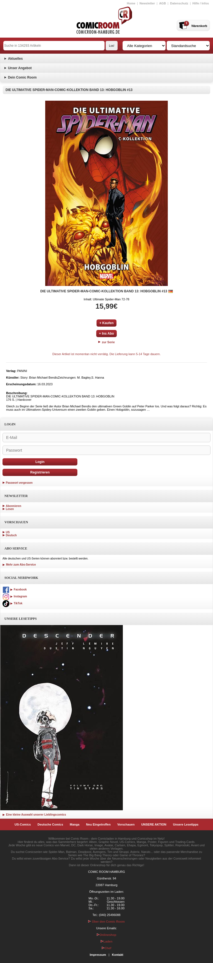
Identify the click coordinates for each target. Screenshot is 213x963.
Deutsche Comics (50, 824)
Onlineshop (106, 934)
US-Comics (23, 824)
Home (131, 3)
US (8, 532)
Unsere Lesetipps (186, 824)
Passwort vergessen (19, 482)
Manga (75, 824)
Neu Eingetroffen (98, 824)
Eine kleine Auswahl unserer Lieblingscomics (34, 814)
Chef (106, 948)
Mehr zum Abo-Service (19, 564)
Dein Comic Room (22, 77)
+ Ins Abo (106, 333)
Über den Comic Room (106, 921)
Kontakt (117, 954)
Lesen (10, 509)
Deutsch (11, 535)
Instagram (14, 596)
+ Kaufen (106, 323)
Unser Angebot (20, 68)
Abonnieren (13, 505)
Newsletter (147, 3)
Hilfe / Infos (200, 3)
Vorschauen (126, 824)
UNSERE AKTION (153, 824)
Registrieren (40, 472)
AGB (162, 3)
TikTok (12, 603)
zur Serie (106, 342)
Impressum (98, 954)
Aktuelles (15, 59)
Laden (106, 941)
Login (40, 462)
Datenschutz (179, 3)
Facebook (14, 589)
